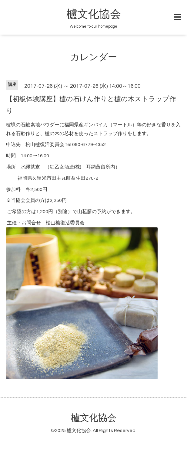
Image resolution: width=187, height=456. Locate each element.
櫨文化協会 (93, 14)
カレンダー (93, 57)
